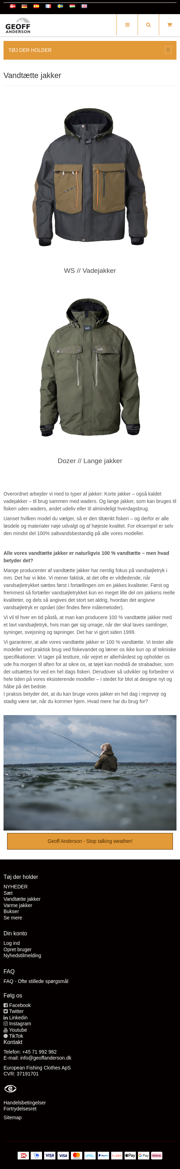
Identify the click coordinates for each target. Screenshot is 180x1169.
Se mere (13, 918)
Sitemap (13, 1117)
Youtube (18, 1030)
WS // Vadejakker (90, 270)
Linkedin (18, 1017)
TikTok (16, 1036)
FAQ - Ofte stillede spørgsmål (36, 981)
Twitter (16, 1011)
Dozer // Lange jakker (90, 460)
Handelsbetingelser (25, 1102)
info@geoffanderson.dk (45, 1058)
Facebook (20, 1005)
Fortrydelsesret (20, 1108)
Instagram (20, 1023)
